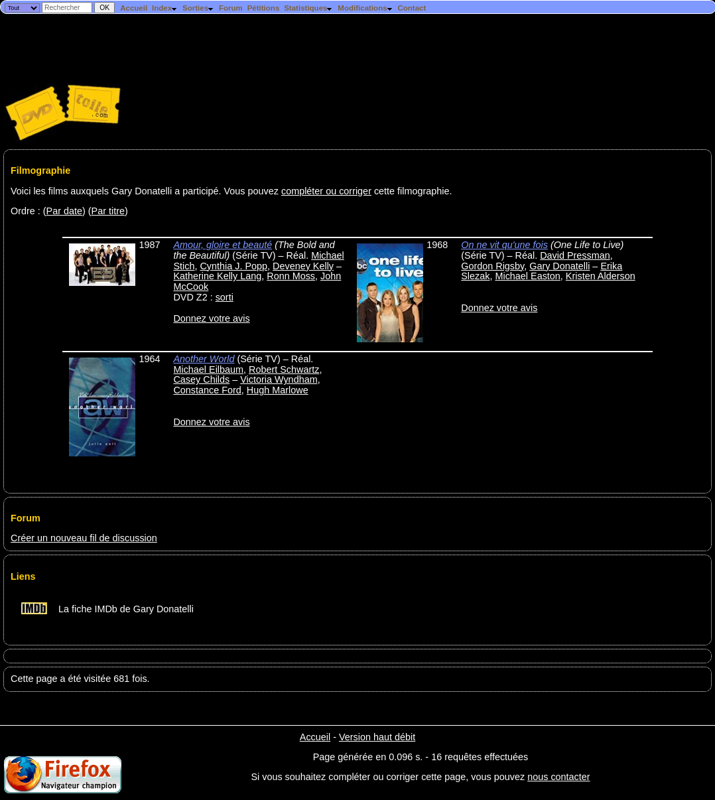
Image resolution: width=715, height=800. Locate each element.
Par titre (108, 211)
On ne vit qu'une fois (504, 244)
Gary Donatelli (559, 266)
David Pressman (575, 255)
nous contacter (558, 776)
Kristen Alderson (600, 276)
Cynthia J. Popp (233, 266)
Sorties (198, 8)
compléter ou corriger (326, 191)
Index (165, 8)
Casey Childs (201, 379)
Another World (203, 359)
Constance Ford (207, 390)
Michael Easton (527, 276)
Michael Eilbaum (208, 369)
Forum (231, 8)
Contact (411, 8)
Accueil (133, 8)
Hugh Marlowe (277, 390)
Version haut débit (377, 737)
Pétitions (263, 8)
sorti (224, 297)
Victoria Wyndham (278, 379)
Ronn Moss (291, 276)
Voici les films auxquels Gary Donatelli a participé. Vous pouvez (146, 191)
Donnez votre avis (211, 318)
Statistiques (308, 8)
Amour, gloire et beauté (222, 244)
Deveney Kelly (303, 266)
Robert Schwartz (284, 369)
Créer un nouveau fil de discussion (84, 538)
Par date (64, 211)
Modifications (365, 8)
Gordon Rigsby (492, 266)
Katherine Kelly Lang (217, 276)
